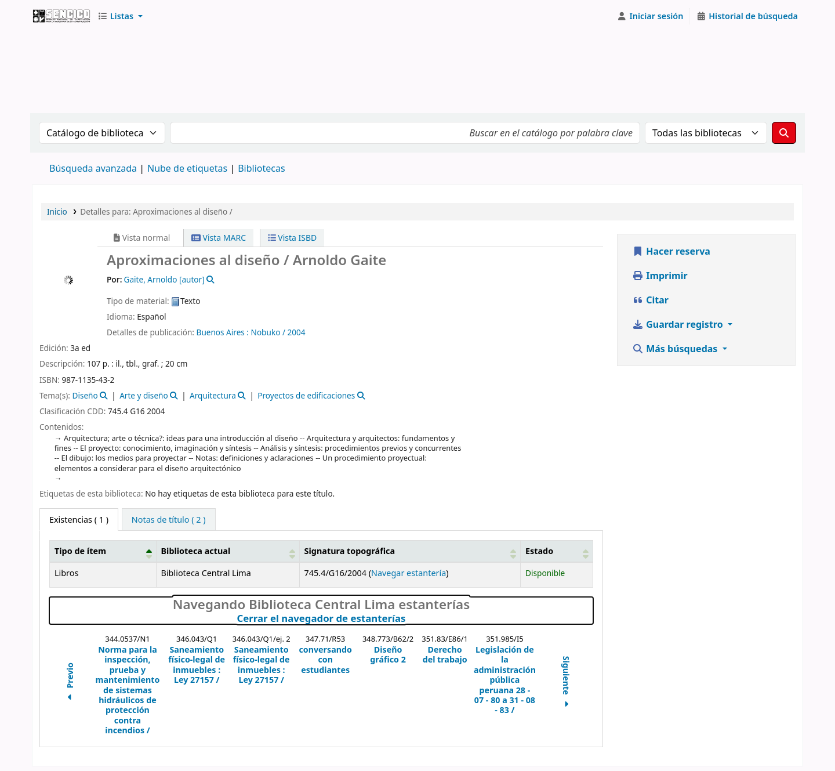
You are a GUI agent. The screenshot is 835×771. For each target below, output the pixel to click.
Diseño (84, 395)
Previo (70, 683)
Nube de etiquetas (187, 168)
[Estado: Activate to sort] (556, 551)
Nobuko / (269, 332)
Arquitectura (213, 395)
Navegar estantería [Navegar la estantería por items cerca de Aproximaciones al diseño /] (408, 572)
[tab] (169, 519)
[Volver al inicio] (800, 735)
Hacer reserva (671, 251)
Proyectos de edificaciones (306, 395)
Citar (650, 300)
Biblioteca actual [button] (196, 550)
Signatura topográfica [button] (349, 550)
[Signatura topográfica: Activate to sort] (409, 551)
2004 (297, 332)
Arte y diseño (143, 395)
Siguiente (566, 683)
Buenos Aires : (224, 332)
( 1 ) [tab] (78, 519)
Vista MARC (218, 237)
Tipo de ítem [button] (80, 550)
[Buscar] (784, 133)
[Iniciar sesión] (650, 16)
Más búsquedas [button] (676, 348)
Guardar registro (678, 324)
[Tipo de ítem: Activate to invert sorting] (103, 551)
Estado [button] (539, 550)
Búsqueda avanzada (93, 168)
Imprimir (660, 275)
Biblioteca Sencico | (61, 16)
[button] (120, 16)
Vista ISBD (292, 237)
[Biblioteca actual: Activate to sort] (227, 551)
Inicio (57, 211)
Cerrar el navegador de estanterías (409, 618)
